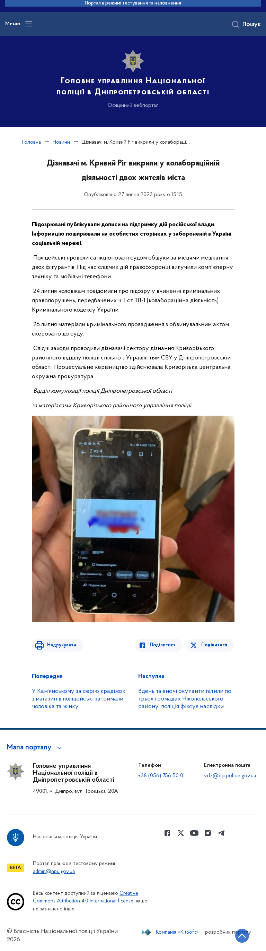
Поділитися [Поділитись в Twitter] (215, 645)
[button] (35, 748)
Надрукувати (60, 645)
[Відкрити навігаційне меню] (28, 23)
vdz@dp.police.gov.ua (230, 776)
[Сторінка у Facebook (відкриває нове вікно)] (167, 833)
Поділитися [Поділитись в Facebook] (164, 645)
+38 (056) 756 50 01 (161, 776)
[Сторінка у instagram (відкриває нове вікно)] (208, 833)
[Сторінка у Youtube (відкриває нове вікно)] (194, 833)
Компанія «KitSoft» (177, 932)
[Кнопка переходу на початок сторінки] (240, 935)
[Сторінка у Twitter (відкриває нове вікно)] (181, 833)
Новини (61, 142)
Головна (31, 142)
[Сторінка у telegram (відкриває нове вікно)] (221, 833)
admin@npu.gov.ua (54, 871)
